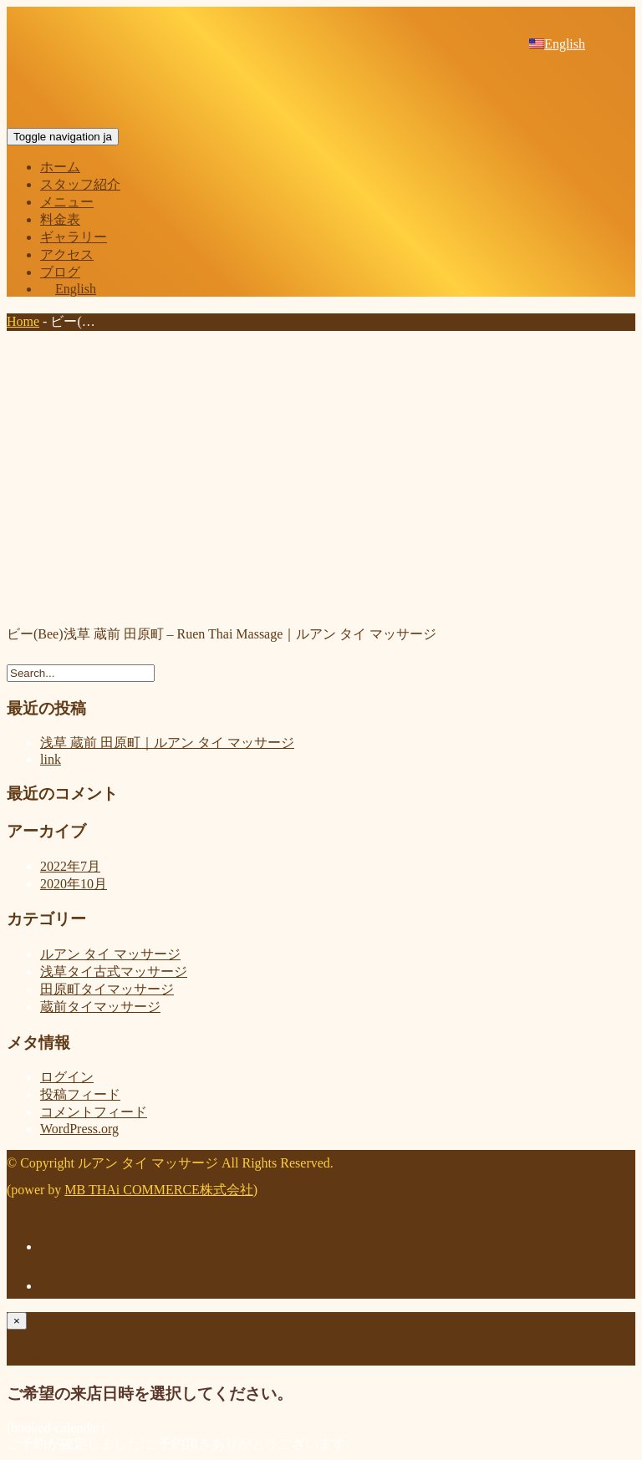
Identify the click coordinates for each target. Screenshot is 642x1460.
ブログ (60, 272)
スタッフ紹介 (80, 184)
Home (23, 321)
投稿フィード (80, 1094)
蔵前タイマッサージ (100, 1007)
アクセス (67, 254)
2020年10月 (73, 884)
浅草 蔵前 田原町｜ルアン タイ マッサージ (167, 742)
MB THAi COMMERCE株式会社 (158, 1190)
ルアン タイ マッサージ (110, 954)
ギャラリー (73, 237)
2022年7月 (70, 866)
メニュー (67, 202)
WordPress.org (79, 1129)
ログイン (67, 1077)
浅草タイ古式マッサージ (113, 971)
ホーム (60, 167)
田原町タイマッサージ (107, 989)
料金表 (60, 219)
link (50, 759)
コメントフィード (93, 1112)
